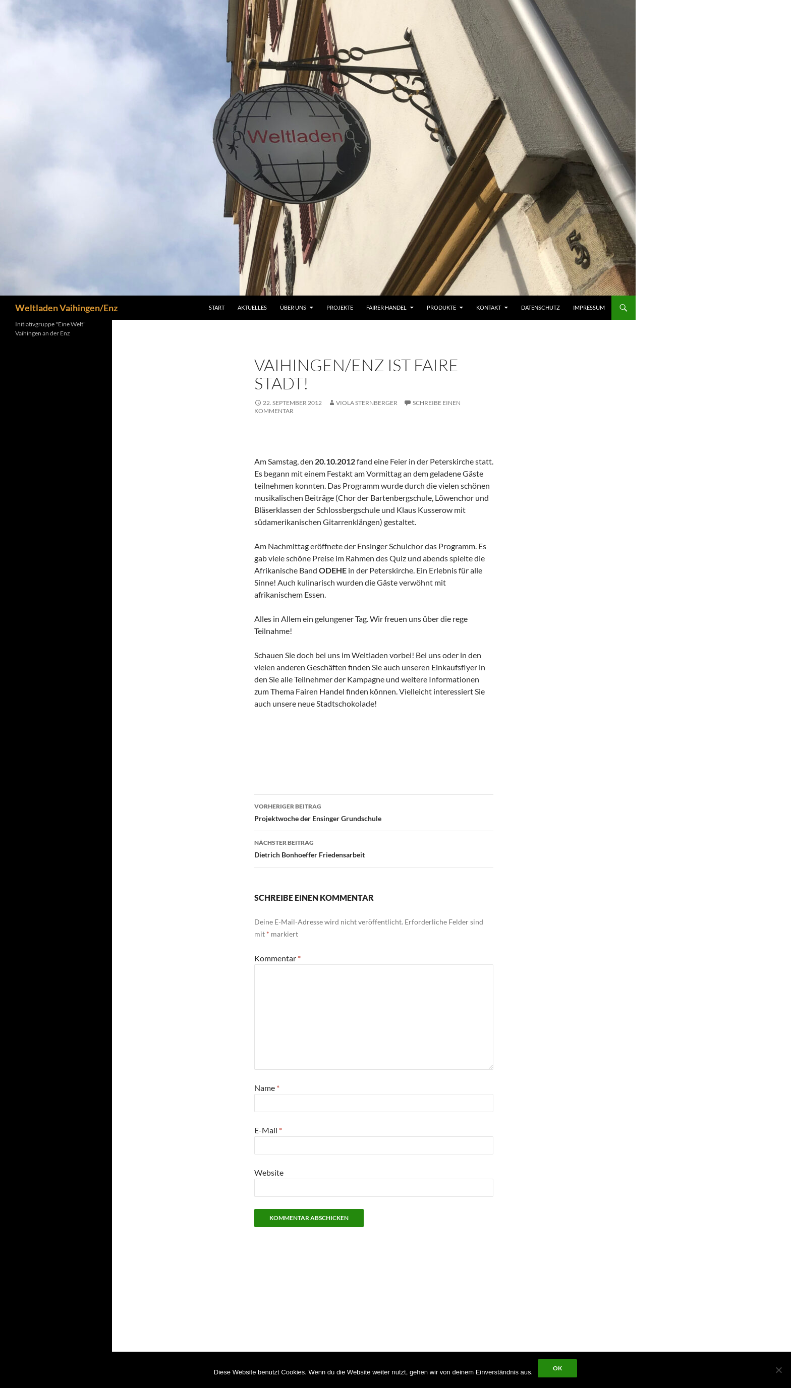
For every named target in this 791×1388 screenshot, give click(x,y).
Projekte (339, 307)
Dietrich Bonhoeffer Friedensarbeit (373, 848)
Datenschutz (540, 307)
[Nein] (778, 1370)
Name (266, 1087)
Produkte (441, 307)
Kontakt (488, 307)
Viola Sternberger (367, 403)
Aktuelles (252, 307)
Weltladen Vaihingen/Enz (66, 307)
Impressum (589, 307)
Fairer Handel (386, 307)
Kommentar (277, 958)
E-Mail (268, 1130)
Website (269, 1172)
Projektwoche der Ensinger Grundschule (373, 811)
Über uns (293, 307)
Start (216, 307)
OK (557, 1368)
